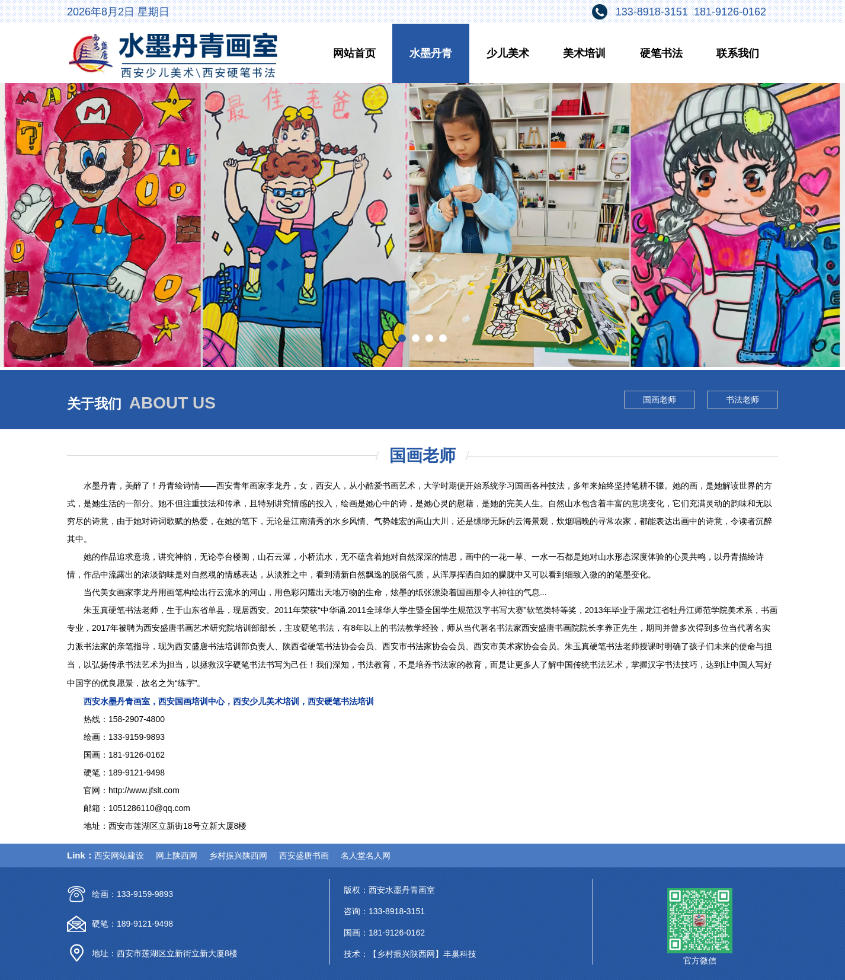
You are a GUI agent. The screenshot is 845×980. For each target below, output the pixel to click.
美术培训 (584, 53)
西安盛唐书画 (304, 855)
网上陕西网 (176, 855)
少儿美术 (507, 53)
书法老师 (742, 399)
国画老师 (659, 399)
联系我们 (737, 53)
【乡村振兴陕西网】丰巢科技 (422, 954)
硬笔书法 (661, 53)
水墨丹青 (430, 53)
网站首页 (354, 53)
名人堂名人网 (366, 855)
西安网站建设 (119, 855)
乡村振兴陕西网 (238, 855)
